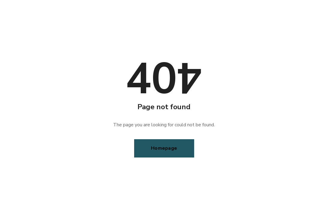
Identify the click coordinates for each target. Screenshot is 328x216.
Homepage (164, 148)
